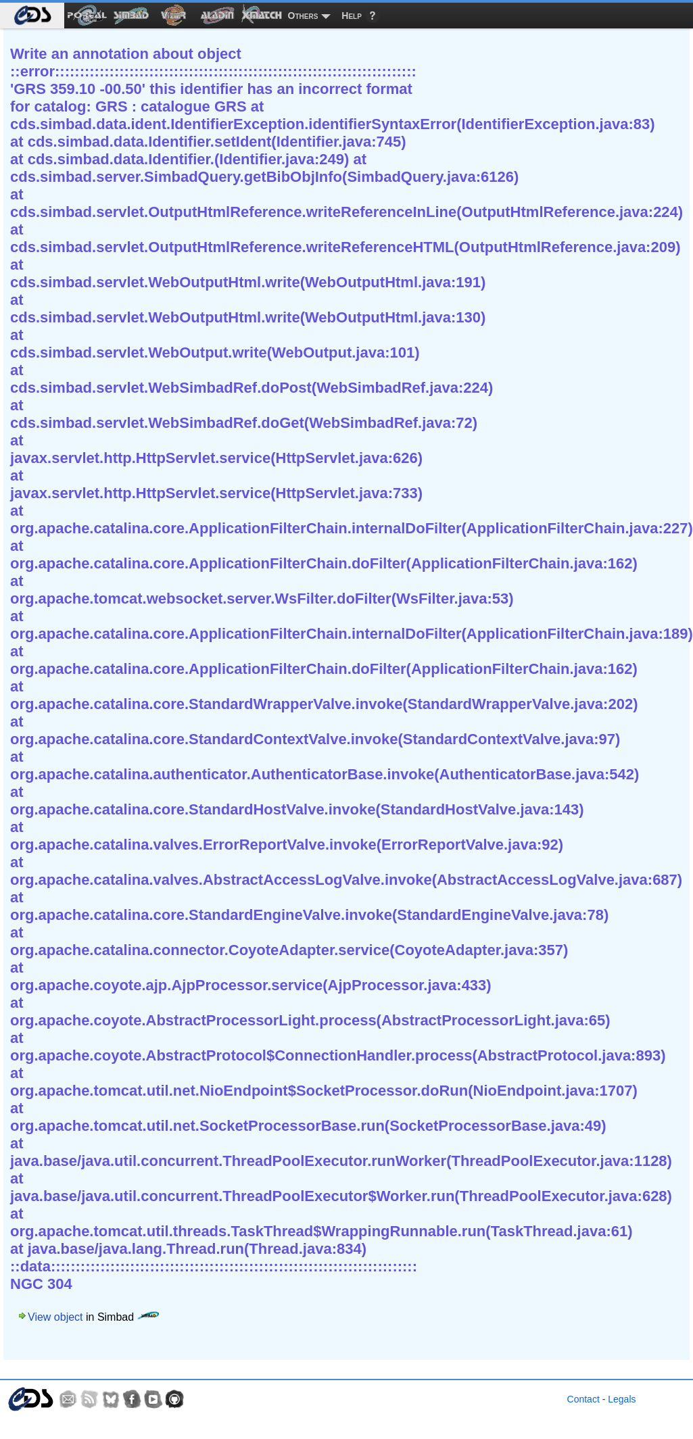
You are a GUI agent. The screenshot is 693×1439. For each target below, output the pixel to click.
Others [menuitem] (303, 15)
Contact (583, 1399)
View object (55, 1317)
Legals (622, 1399)
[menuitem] (32, 15)
